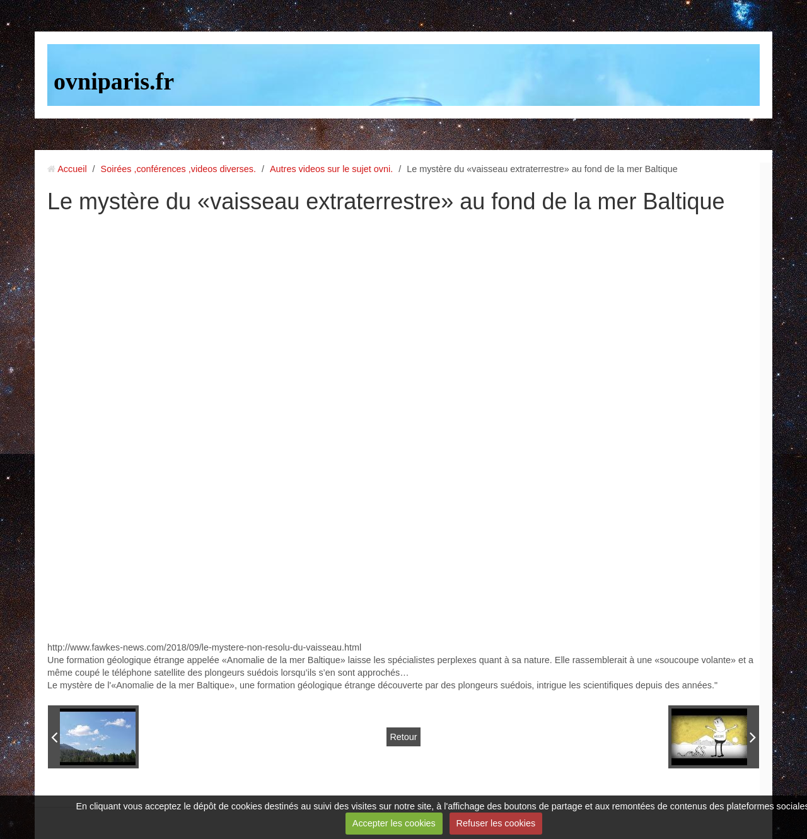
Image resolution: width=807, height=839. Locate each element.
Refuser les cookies (496, 823)
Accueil (71, 169)
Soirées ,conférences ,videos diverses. (178, 169)
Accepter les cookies (394, 823)
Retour (403, 737)
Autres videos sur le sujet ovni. (331, 169)
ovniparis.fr (114, 81)
